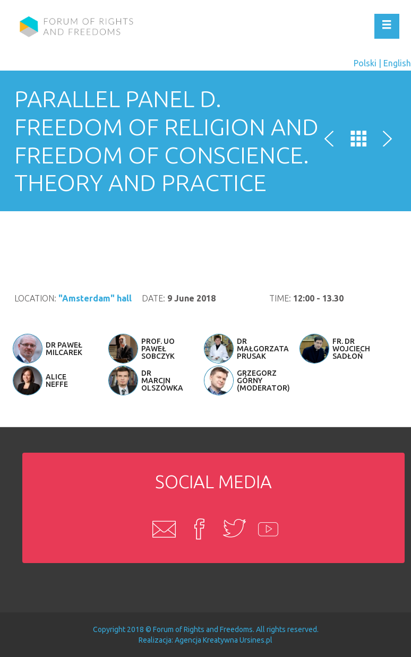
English (397, 63)
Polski (365, 63)
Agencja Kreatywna (206, 640)
